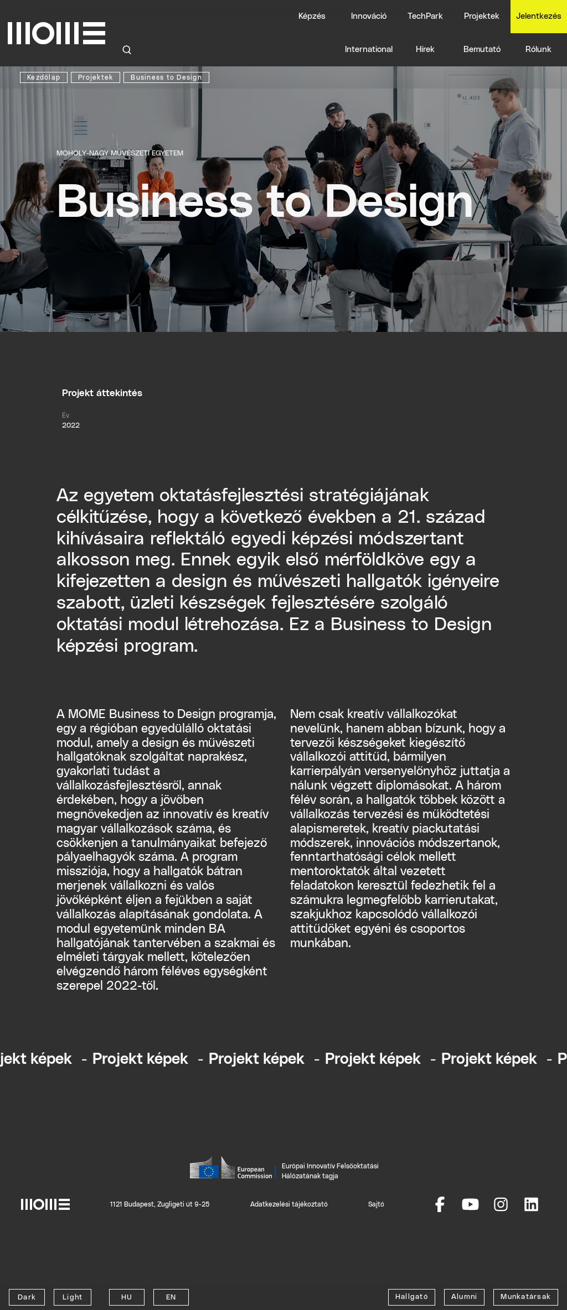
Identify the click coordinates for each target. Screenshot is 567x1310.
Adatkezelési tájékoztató (289, 1204)
